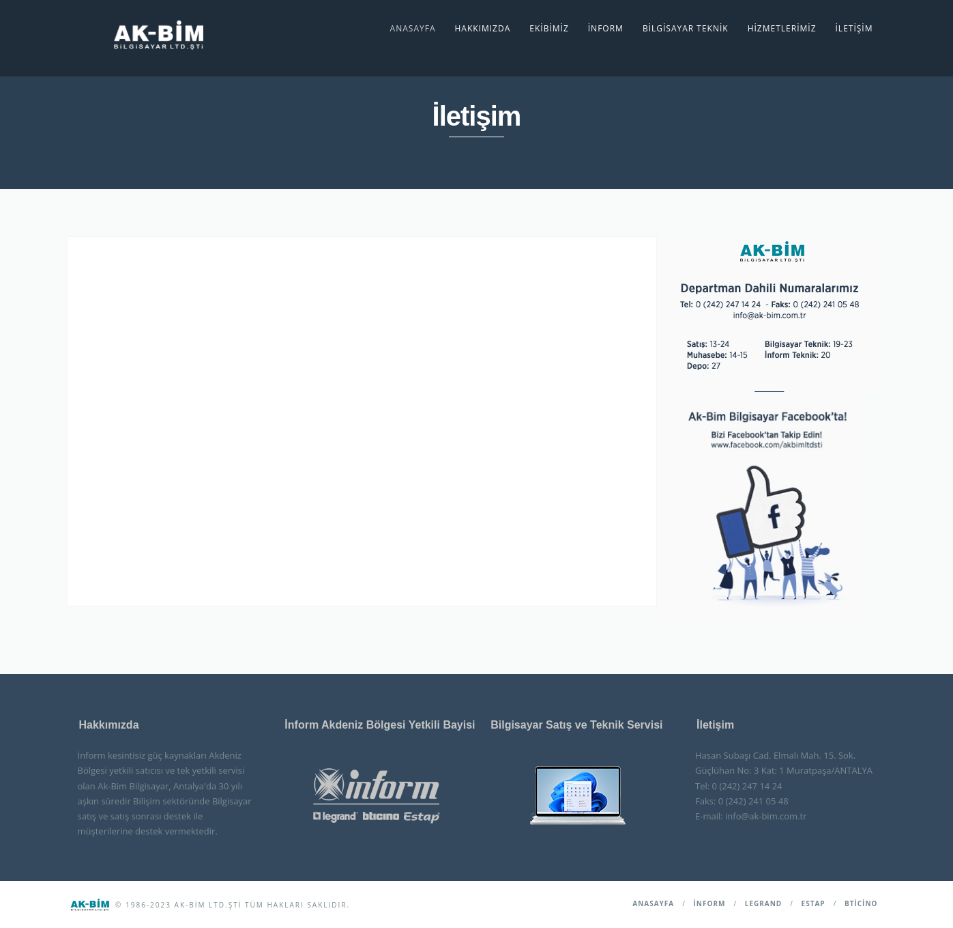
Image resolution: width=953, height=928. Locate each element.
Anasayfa (413, 28)
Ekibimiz (548, 28)
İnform (606, 28)
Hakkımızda (482, 28)
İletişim (854, 28)
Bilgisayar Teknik (686, 28)
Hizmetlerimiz (782, 28)
